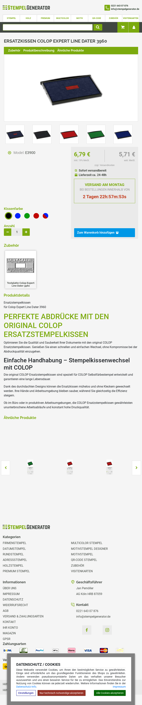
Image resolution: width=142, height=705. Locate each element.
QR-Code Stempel (84, 560)
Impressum (119, 686)
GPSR (6, 639)
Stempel (11, 18)
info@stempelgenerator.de (93, 616)
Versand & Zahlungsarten (23, 616)
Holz (28, 18)
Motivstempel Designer (89, 549)
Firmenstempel (14, 543)
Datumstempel (14, 549)
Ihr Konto (10, 627)
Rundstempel (13, 554)
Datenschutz (13, 599)
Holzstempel (13, 565)
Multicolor (62, 18)
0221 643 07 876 (87, 611)
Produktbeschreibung (38, 50)
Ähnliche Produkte (70, 50)
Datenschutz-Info (26, 686)
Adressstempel (15, 560)
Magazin (9, 633)
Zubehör (113, 18)
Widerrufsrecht (15, 605)
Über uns (9, 588)
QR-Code (96, 18)
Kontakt (9, 622)
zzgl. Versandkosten (104, 165)
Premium (45, 18)
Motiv (79, 18)
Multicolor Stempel (86, 543)
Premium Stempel (16, 571)
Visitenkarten (130, 18)
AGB (6, 611)
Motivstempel (82, 554)
